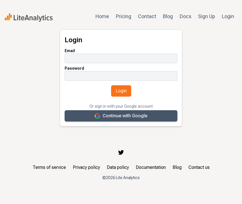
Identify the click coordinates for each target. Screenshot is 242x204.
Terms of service (49, 167)
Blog (168, 16)
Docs (185, 16)
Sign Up (206, 16)
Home (102, 16)
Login (228, 16)
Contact (147, 16)
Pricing (123, 16)
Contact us (199, 167)
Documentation (151, 167)
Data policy (118, 167)
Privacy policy (86, 167)
